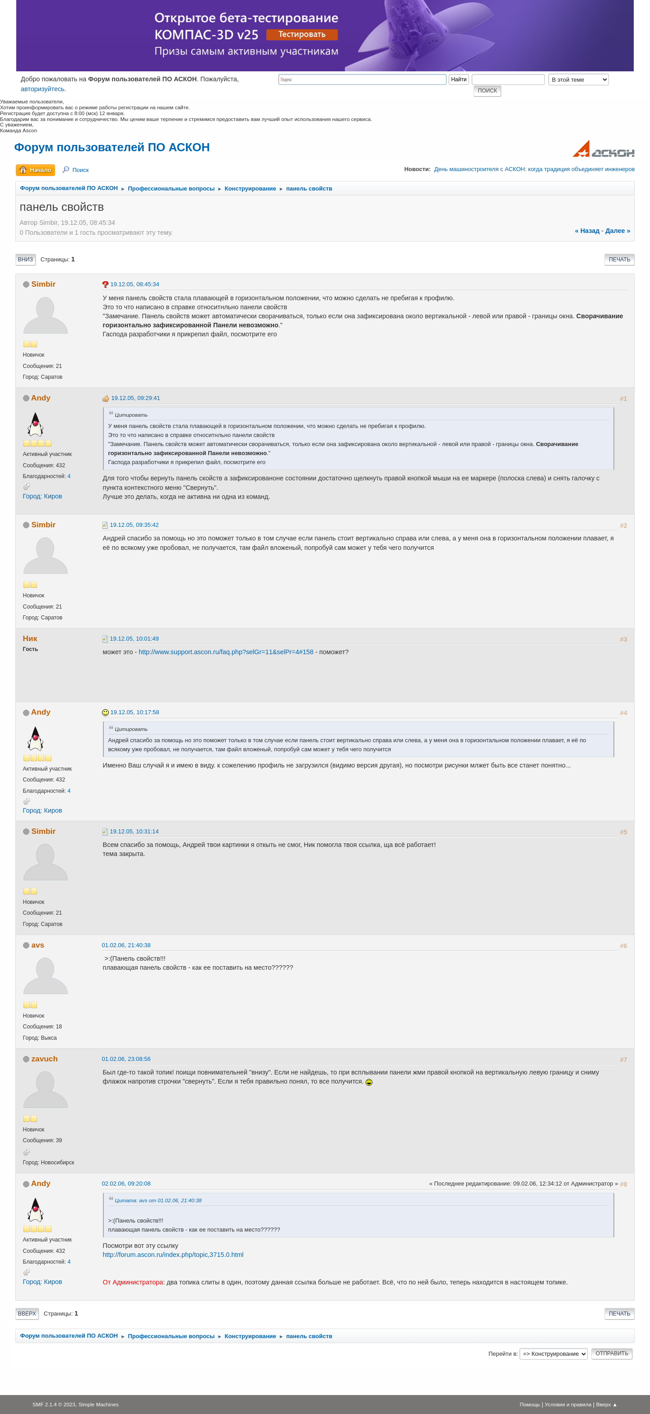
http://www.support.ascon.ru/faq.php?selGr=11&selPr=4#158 (226, 652)
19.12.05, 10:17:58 (135, 712)
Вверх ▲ (607, 1404)
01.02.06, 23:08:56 (126, 1059)
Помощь (530, 1404)
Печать (620, 259)
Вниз (25, 259)
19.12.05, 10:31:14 (134, 831)
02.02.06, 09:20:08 (126, 1183)
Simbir (43, 283)
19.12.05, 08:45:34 (135, 284)
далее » (617, 230)
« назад (587, 230)
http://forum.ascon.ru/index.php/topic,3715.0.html (173, 1254)
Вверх (27, 1314)
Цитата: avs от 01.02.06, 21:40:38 (158, 1200)
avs (37, 944)
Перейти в (502, 1353)
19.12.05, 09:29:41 (135, 398)
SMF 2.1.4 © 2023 (53, 1404)
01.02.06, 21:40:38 (126, 945)
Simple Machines (99, 1404)
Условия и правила (568, 1404)
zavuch (44, 1058)
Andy (41, 397)
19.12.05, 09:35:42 (134, 524)
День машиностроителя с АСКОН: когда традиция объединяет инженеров (534, 169)
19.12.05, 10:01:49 (134, 638)
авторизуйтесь (43, 89)
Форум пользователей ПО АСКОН (112, 147)
